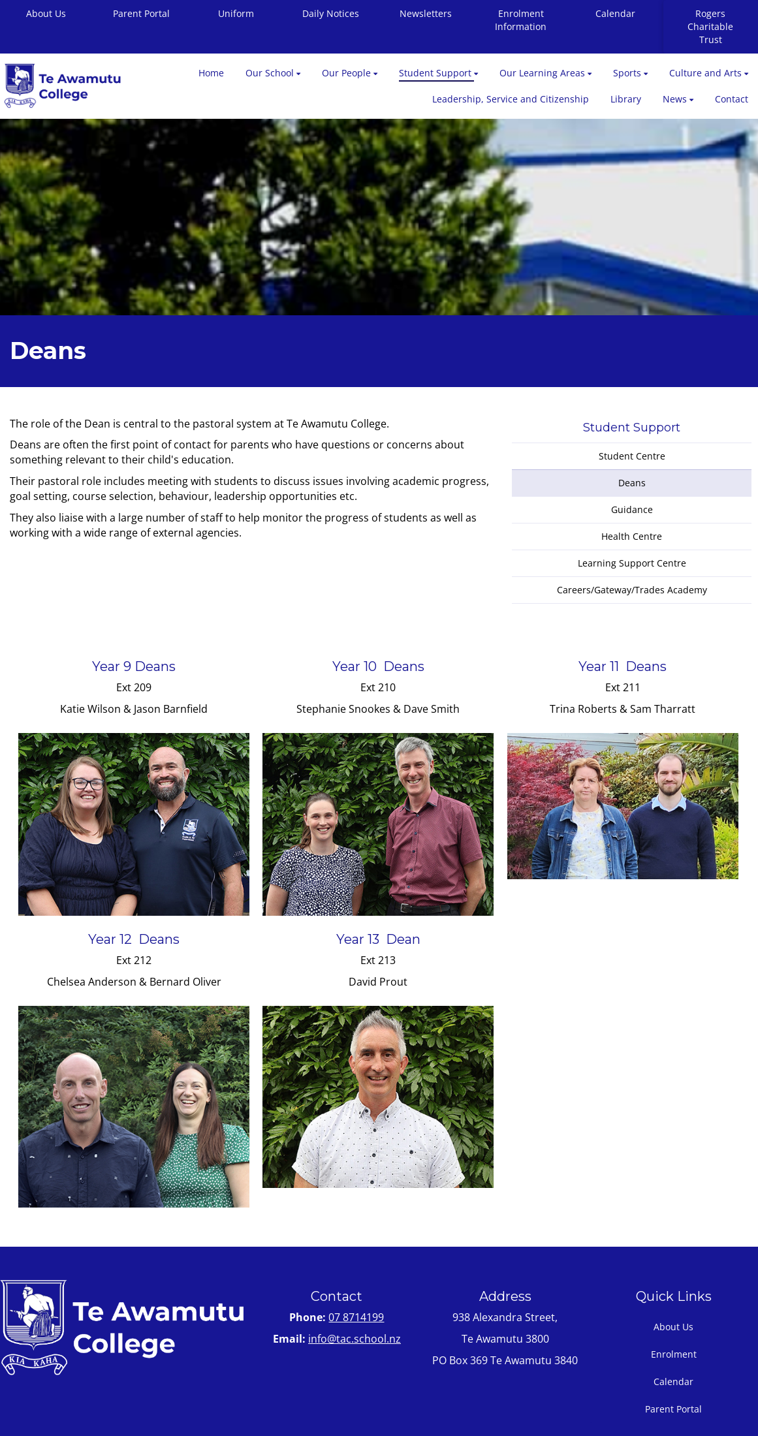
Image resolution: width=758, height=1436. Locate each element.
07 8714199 (356, 1317)
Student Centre (632, 456)
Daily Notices (330, 13)
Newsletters (426, 13)
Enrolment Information (520, 20)
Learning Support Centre (632, 563)
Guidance (632, 509)
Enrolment (674, 1354)
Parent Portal (141, 13)
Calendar (615, 13)
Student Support (631, 427)
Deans (632, 482)
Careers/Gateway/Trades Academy (632, 590)
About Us (673, 1326)
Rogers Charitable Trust (710, 26)
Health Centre (631, 536)
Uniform (236, 13)
